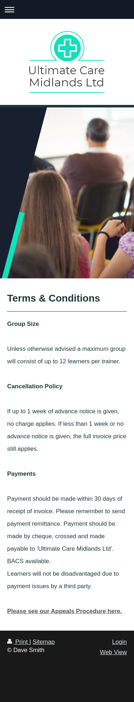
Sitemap (44, 641)
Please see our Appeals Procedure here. (64, 611)
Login (119, 641)
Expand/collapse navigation (67, 9)
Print (18, 641)
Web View (113, 652)
